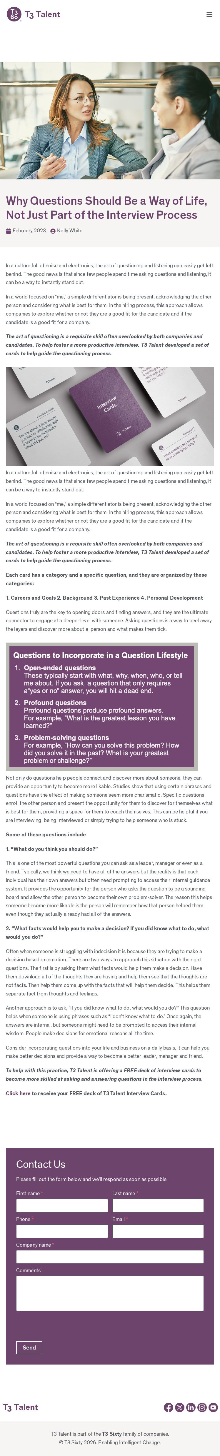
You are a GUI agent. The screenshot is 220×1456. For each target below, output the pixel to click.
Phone (25, 1219)
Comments (28, 1270)
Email (120, 1219)
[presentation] (61, 1325)
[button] (209, 14)
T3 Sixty (112, 1434)
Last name (125, 1193)
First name (29, 1193)
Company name (35, 1245)
